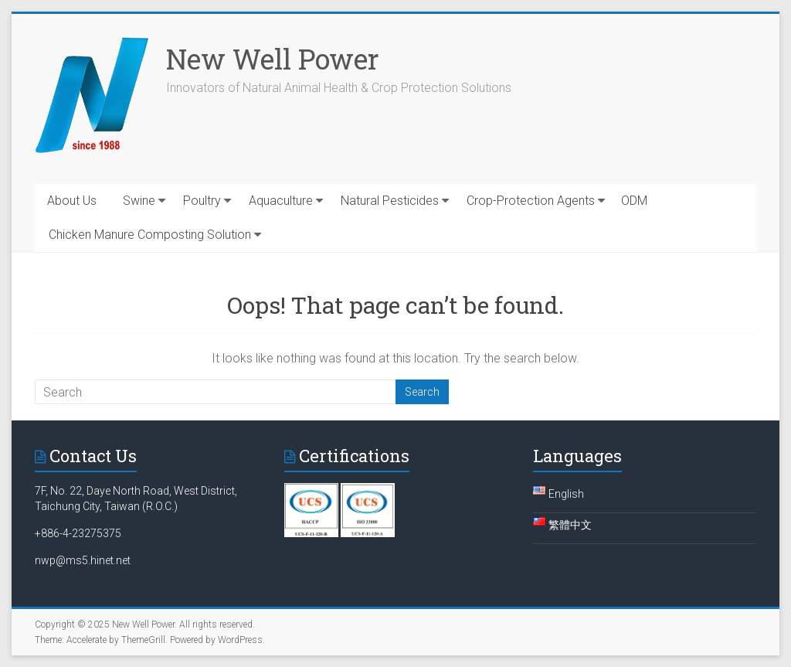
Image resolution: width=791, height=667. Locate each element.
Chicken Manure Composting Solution (150, 234)
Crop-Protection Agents (531, 200)
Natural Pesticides (390, 200)
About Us (72, 200)
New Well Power (272, 58)
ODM (634, 200)
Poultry (202, 200)
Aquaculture (281, 200)
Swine (139, 200)
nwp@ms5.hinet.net (83, 560)
